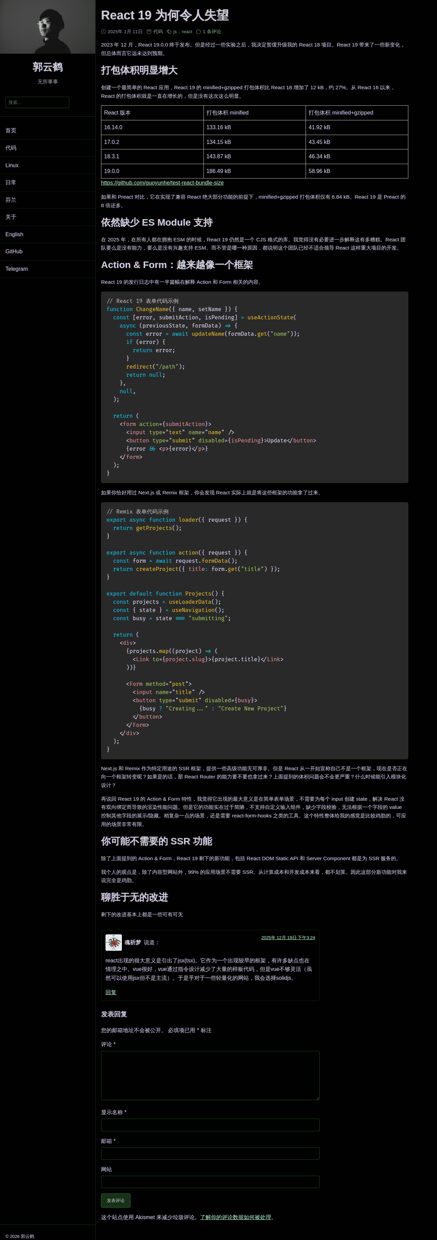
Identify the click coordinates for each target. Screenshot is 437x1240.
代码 (10, 148)
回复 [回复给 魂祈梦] (110, 992)
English (14, 234)
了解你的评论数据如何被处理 (235, 1224)
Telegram (16, 269)
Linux (11, 165)
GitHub (14, 251)
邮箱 (108, 1148)
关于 (10, 217)
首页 (10, 130)
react (187, 31)
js (175, 31)
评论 (108, 1044)
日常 (10, 182)
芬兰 (10, 200)
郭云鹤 (47, 67)
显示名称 (114, 1119)
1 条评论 (212, 31)
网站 (106, 1176)
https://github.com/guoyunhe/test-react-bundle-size (162, 183)
